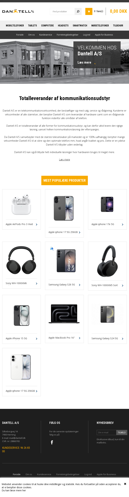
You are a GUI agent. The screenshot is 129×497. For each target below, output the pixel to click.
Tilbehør (118, 25)
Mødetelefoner (100, 25)
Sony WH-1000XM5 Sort (105, 285)
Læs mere (64, 159)
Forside (20, 34)
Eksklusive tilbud (105, 439)
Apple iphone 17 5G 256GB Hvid (20, 392)
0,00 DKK (118, 11)
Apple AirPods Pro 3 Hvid (19, 224)
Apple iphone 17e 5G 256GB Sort (103, 226)
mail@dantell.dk (17, 437)
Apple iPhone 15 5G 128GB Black (16, 340)
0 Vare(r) (98, 11)
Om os (31, 34)
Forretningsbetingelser (67, 34)
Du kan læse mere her (14, 490)
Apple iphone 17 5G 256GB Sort (63, 233)
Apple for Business (104, 34)
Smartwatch (80, 25)
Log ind (86, 34)
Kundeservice (45, 34)
